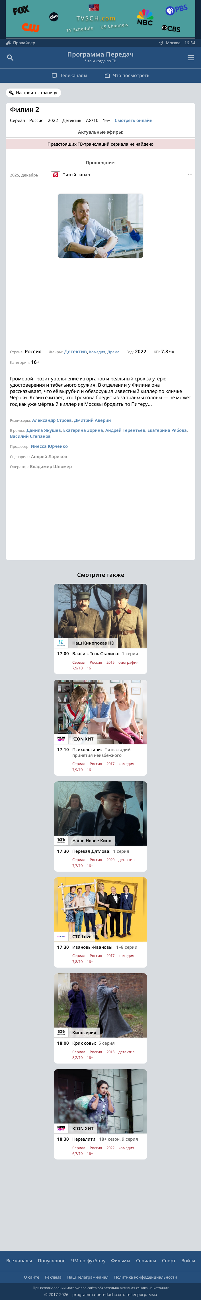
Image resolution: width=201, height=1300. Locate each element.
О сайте (31, 1277)
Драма (113, 351)
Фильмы (120, 1260)
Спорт (169, 1260)
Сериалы (146, 1260)
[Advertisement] (100, 304)
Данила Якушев (43, 430)
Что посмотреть (126, 75)
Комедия (97, 351)
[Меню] (190, 174)
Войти (188, 1260)
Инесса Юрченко (49, 446)
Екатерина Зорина (83, 430)
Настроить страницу (36, 92)
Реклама (53, 1277)
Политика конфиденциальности (145, 1277)
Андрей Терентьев (125, 430)
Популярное (51, 1260)
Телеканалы (69, 75)
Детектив (75, 351)
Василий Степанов (30, 436)
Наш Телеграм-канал (87, 1277)
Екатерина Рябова (167, 430)
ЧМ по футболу (88, 1260)
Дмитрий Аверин (92, 420)
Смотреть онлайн (134, 120)
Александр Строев (52, 420)
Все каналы (19, 1260)
